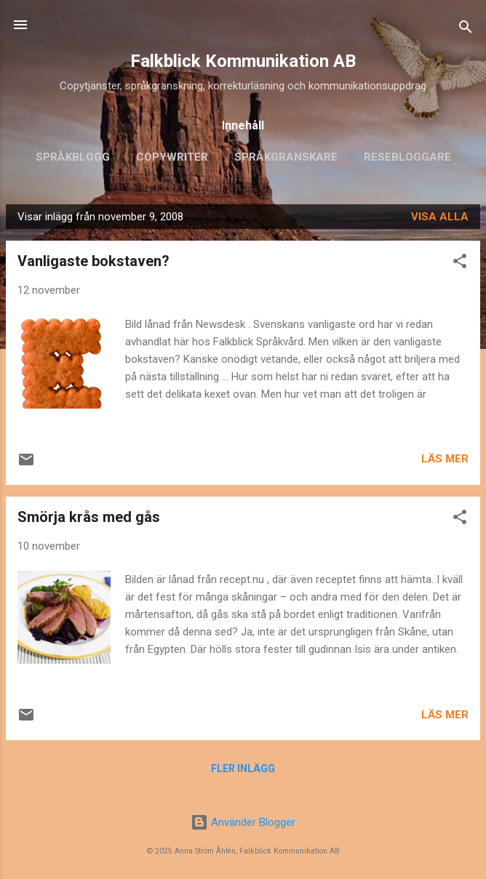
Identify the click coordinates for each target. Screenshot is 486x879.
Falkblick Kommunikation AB (243, 61)
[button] (460, 263)
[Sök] (465, 29)
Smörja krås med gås (88, 517)
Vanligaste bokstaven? (93, 261)
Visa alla (440, 216)
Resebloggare (407, 157)
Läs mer (445, 458)
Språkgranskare (286, 157)
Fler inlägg (243, 768)
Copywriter (172, 157)
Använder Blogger (243, 822)
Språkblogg (73, 157)
